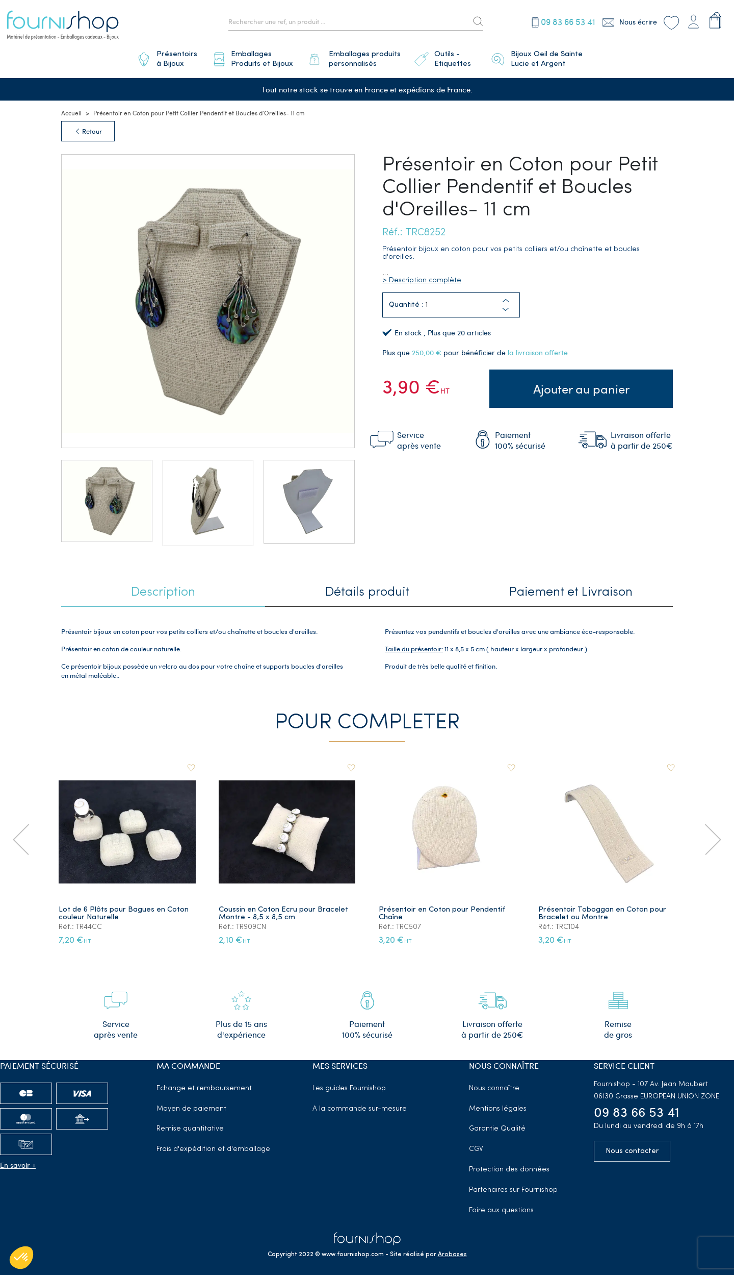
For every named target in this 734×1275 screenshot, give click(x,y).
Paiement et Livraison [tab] (571, 589)
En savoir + (18, 1161)
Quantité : (406, 302)
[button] (505, 306)
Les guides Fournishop (349, 1085)
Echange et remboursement (204, 1085)
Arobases (452, 1251)
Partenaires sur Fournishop (513, 1186)
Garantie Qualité (497, 1126)
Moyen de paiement (191, 1105)
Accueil (71, 110)
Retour (88, 128)
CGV (476, 1146)
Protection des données (509, 1166)
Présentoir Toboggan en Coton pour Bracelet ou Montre (603, 910)
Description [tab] (163, 589)
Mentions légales (498, 1105)
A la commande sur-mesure (359, 1105)
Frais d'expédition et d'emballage (213, 1146)
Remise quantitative (190, 1126)
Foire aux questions (501, 1207)
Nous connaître (494, 1085)
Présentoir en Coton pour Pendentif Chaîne (442, 910)
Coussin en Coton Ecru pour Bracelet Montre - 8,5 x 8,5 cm (284, 910)
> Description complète (421, 277)
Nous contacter (632, 1148)
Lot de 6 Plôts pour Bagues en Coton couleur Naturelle (124, 910)
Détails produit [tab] (367, 589)
